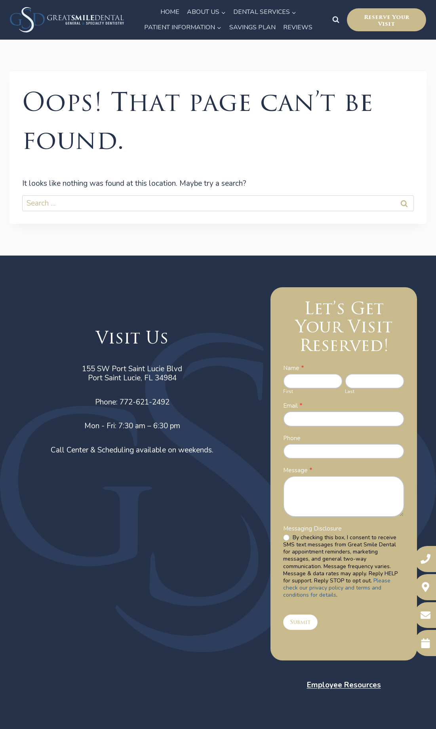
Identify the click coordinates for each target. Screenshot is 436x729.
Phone (292, 438)
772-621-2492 (144, 402)
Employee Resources (344, 685)
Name (293, 368)
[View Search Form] (336, 20)
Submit (300, 622)
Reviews (297, 27)
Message (297, 470)
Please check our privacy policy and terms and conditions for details (336, 588)
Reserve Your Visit (386, 20)
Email (293, 406)
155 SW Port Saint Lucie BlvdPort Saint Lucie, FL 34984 (132, 373)
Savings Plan (252, 27)
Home (169, 12)
